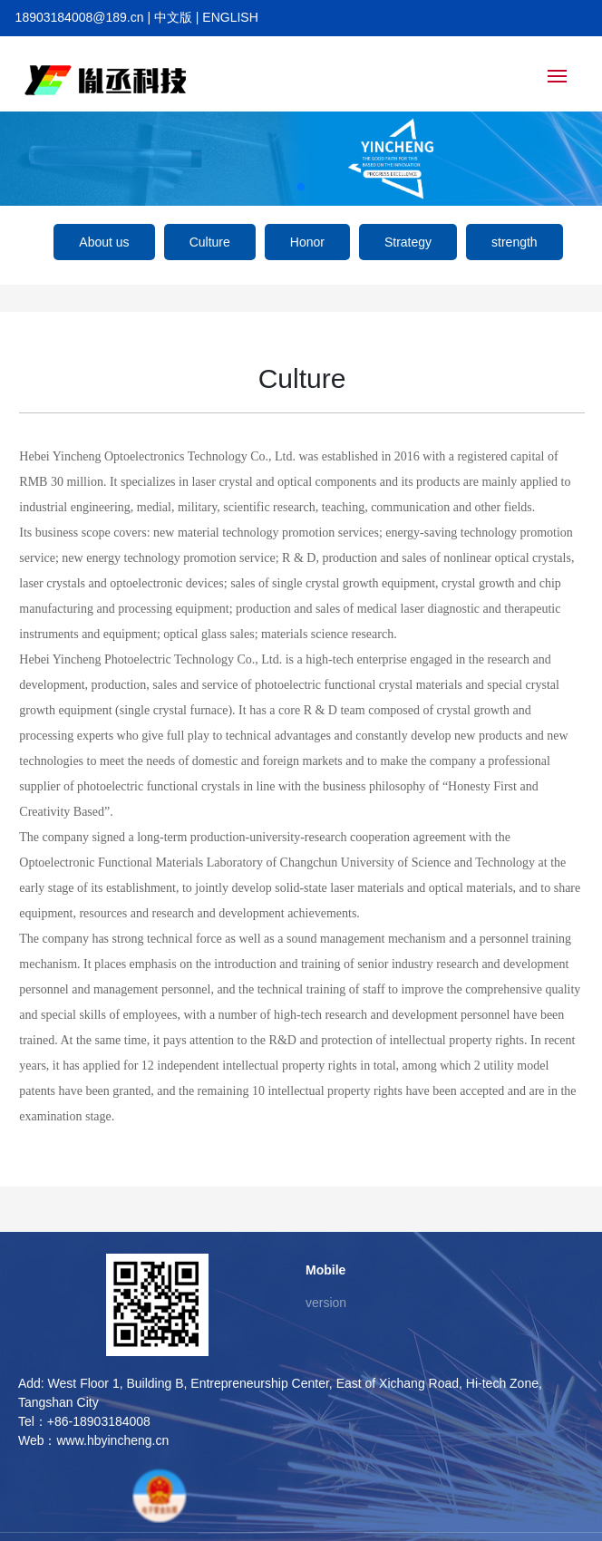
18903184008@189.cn (79, 17)
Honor (307, 242)
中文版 (173, 17)
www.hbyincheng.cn (112, 1440)
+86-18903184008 (98, 1421)
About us (104, 242)
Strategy (408, 242)
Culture (209, 242)
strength (514, 242)
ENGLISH (229, 17)
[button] (301, 186)
